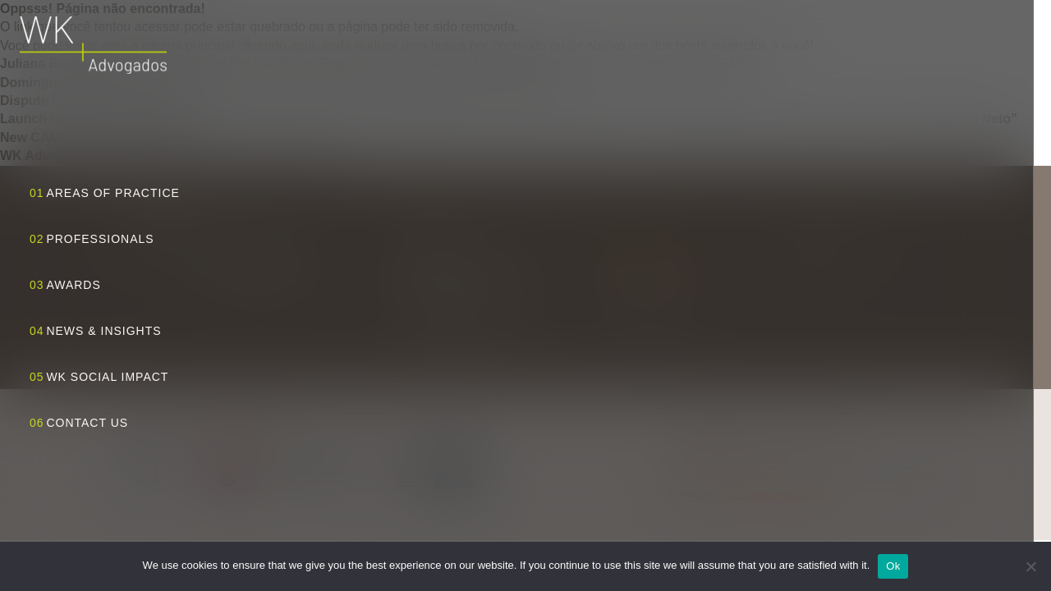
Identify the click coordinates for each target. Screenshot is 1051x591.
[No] (1030, 566)
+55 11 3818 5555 (644, 283)
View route (471, 329)
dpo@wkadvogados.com (776, 493)
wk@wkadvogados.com (658, 265)
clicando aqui (276, 46)
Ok (893, 566)
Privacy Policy (700, 457)
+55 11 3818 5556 (644, 301)
